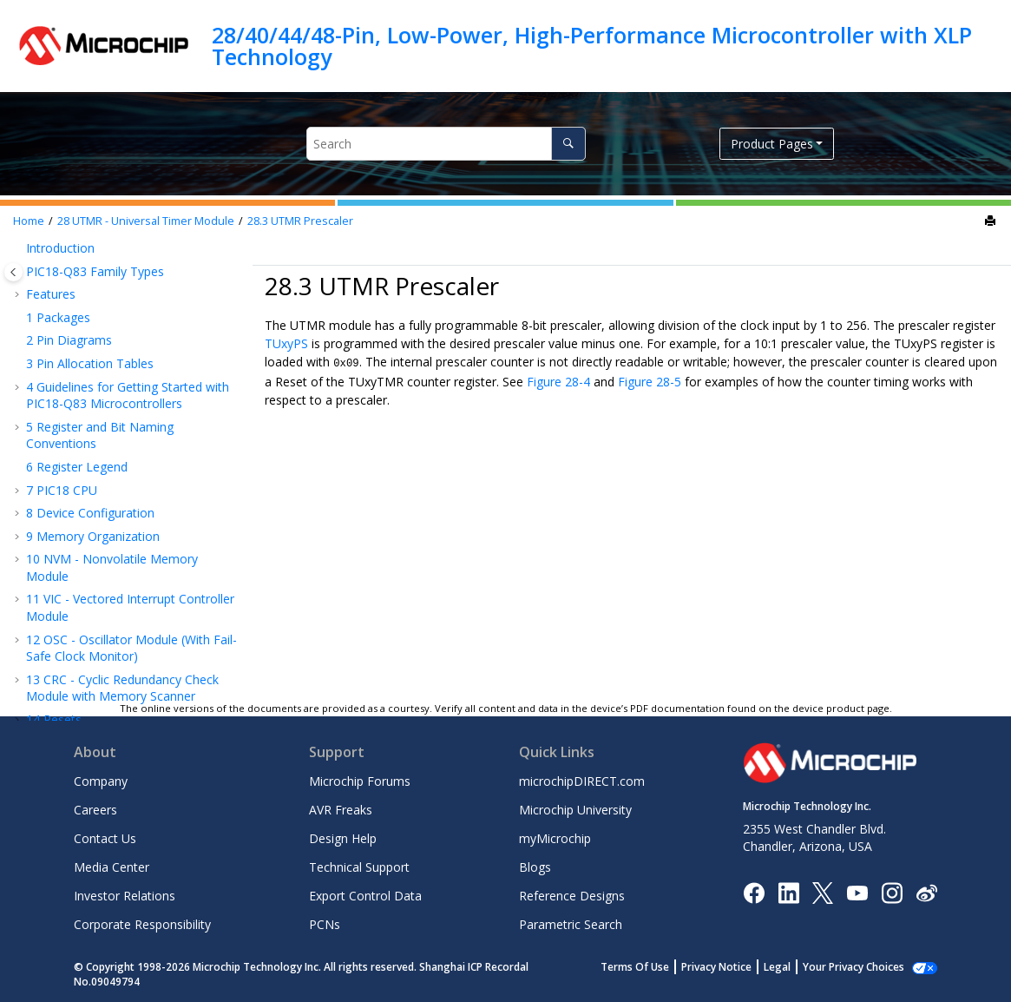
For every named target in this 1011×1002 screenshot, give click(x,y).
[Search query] (446, 144)
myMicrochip (555, 838)
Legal (796, 966)
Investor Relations (124, 895)
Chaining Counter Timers (121, 541)
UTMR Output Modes (112, 472)
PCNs (324, 924)
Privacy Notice (735, 966)
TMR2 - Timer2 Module (100, 310)
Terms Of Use (654, 966)
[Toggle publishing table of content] (13, 272)
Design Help (343, 838)
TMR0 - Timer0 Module (100, 247)
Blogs (535, 867)
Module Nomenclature (115, 380)
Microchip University (575, 809)
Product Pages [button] (772, 143)
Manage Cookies (863, 966)
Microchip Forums (359, 781)
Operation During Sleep (117, 518)
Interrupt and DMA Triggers (129, 495)
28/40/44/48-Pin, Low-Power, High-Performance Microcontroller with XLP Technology (592, 45)
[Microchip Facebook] (754, 891)
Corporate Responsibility (142, 924)
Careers (95, 809)
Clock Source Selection (115, 402)
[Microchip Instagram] (892, 891)
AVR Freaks (340, 809)
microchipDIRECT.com (582, 781)
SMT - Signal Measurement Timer (129, 334)
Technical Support (359, 867)
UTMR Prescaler (300, 221)
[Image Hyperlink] (857, 892)
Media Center (111, 867)
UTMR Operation (99, 449)
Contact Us (105, 838)
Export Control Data (365, 895)
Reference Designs (572, 895)
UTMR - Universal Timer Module (145, 221)
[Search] (568, 144)
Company (101, 781)
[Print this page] (992, 221)
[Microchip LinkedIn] (788, 891)
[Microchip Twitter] (822, 891)
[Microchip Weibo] (926, 892)
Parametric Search (570, 924)
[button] (19, 247)
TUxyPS (286, 343)
